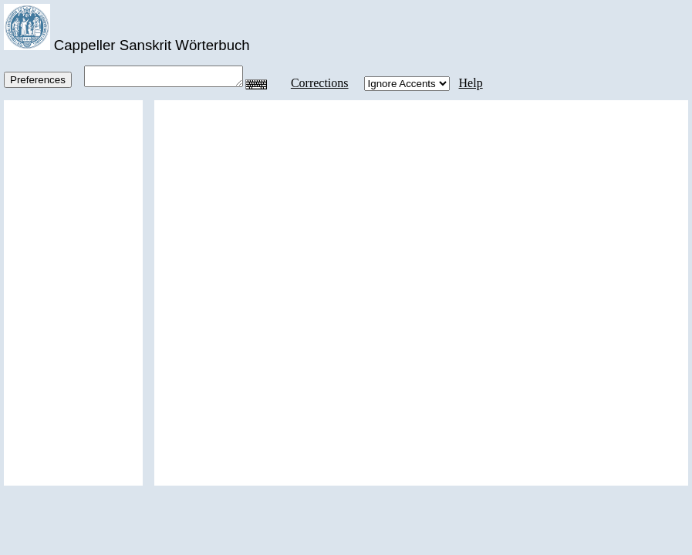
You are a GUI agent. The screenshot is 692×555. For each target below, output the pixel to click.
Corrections (325, 82)
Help (476, 82)
